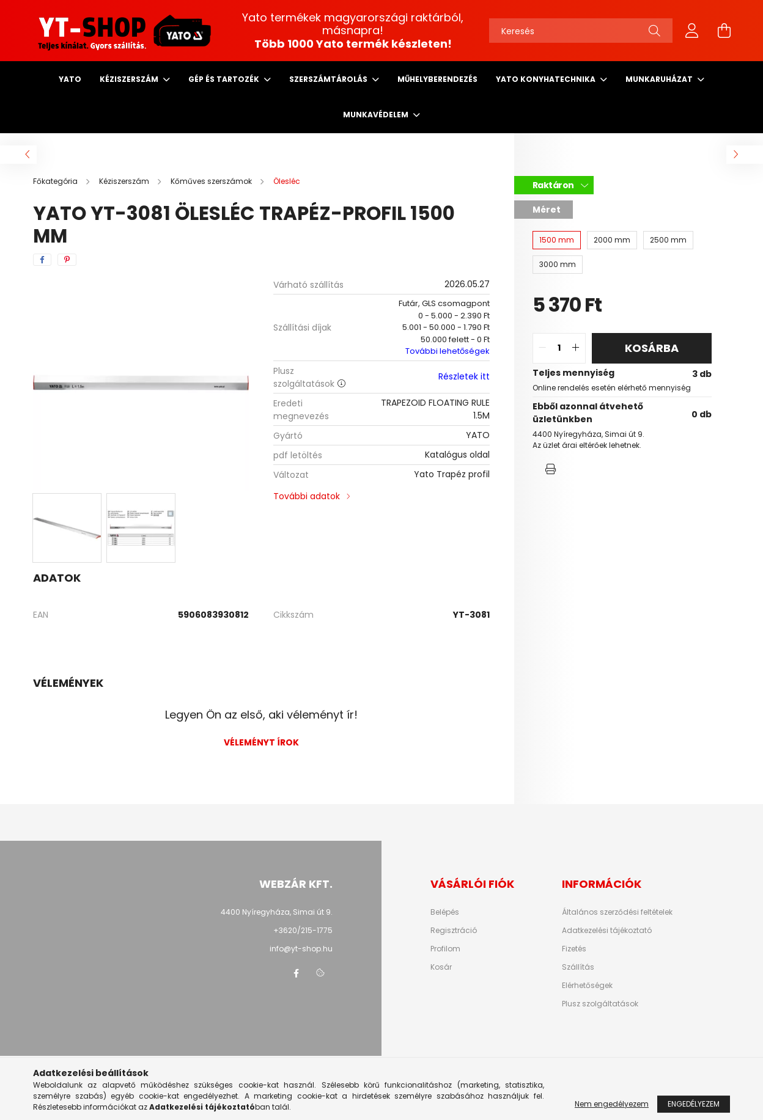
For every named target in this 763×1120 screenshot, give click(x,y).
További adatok (306, 496)
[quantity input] (559, 348)
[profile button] (692, 30)
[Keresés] (581, 30)
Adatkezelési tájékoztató (607, 930)
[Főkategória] (56, 181)
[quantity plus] (576, 348)
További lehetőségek (447, 351)
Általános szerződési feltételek (617, 912)
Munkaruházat (660, 79)
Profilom (445, 949)
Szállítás (578, 967)
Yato (70, 79)
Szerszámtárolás (329, 79)
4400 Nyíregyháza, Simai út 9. (277, 912)
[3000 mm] (558, 264)
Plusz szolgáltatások (600, 1004)
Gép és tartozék (224, 79)
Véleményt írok (261, 742)
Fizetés (574, 949)
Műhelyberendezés (437, 79)
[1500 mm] (557, 240)
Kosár (441, 967)
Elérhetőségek (587, 985)
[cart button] (724, 30)
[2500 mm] (668, 240)
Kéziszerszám (130, 79)
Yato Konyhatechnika (546, 79)
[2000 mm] (612, 240)
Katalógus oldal (457, 454)
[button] (551, 469)
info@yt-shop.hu (301, 948)
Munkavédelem (376, 114)
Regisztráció (453, 930)
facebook (296, 973)
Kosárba (652, 348)
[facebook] (42, 260)
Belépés (444, 912)
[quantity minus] (542, 348)
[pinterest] (66, 260)
